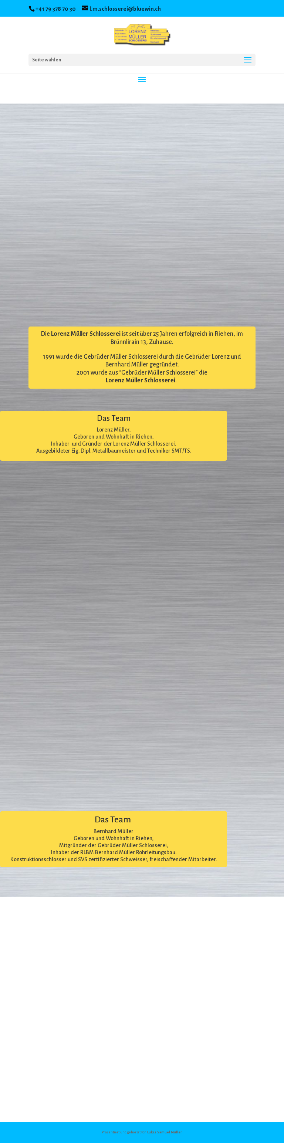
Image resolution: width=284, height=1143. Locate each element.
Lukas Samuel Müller (164, 1132)
